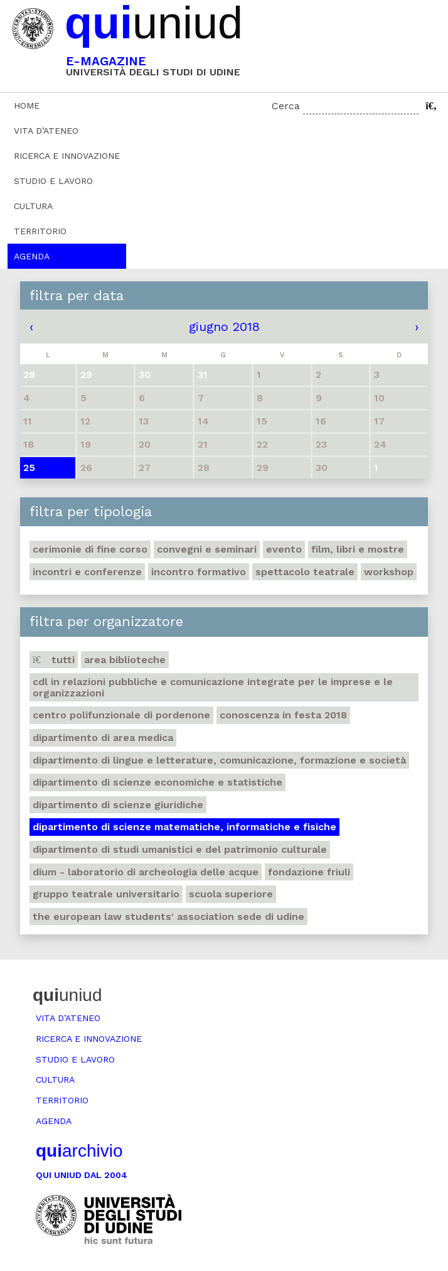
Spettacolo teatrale (305, 572)
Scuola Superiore (231, 894)
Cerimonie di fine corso (90, 549)
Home (27, 105)
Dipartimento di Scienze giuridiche (118, 805)
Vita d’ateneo (46, 131)
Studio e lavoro (53, 181)
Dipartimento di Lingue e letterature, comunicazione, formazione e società (219, 760)
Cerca (286, 106)
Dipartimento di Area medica (103, 738)
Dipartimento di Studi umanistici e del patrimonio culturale (180, 849)
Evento (284, 549)
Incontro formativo (198, 572)
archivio (79, 1150)
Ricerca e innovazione (67, 156)
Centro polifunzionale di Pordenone (121, 715)
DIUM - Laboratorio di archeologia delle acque (146, 872)
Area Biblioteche (125, 660)
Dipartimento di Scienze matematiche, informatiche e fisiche (184, 827)
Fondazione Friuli (309, 872)
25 (29, 467)
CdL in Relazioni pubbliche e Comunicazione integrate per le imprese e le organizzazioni (213, 687)
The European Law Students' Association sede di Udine (168, 916)
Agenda (32, 256)
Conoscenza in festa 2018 (283, 715)
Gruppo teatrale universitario (106, 894)
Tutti (54, 660)
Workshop (388, 572)
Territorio (40, 231)
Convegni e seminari (207, 549)
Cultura (33, 206)
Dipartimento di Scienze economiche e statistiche (157, 782)
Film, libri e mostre (357, 549)
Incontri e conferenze (87, 572)
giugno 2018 (224, 326)
